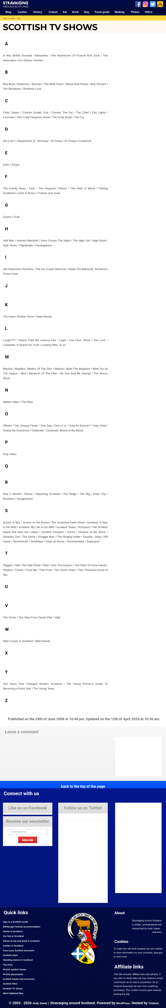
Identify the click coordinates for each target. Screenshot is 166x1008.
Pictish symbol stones (16, 969)
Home (5, 18)
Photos (135, 11)
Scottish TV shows (14, 988)
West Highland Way (14, 992)
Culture (53, 11)
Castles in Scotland (14, 945)
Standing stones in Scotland (20, 959)
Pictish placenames (14, 973)
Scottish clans (11, 954)
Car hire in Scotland (15, 935)
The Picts (8, 964)
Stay (86, 11)
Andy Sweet (38, 1003)
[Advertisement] (139, 55)
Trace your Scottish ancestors (21, 949)
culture (14, 18)
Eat (65, 11)
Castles (22, 11)
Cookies (122, 941)
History (37, 11)
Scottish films (11, 983)
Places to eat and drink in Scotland (24, 940)
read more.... (156, 932)
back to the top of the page (83, 785)
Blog (8, 11)
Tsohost (155, 1003)
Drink (75, 11)
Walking (119, 11)
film (20, 18)
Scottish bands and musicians (21, 978)
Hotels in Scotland (14, 931)
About (120, 912)
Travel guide (102, 11)
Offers (148, 11)
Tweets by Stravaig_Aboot (72, 815)
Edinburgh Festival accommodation (24, 926)
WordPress (123, 1003)
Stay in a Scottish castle (17, 921)
